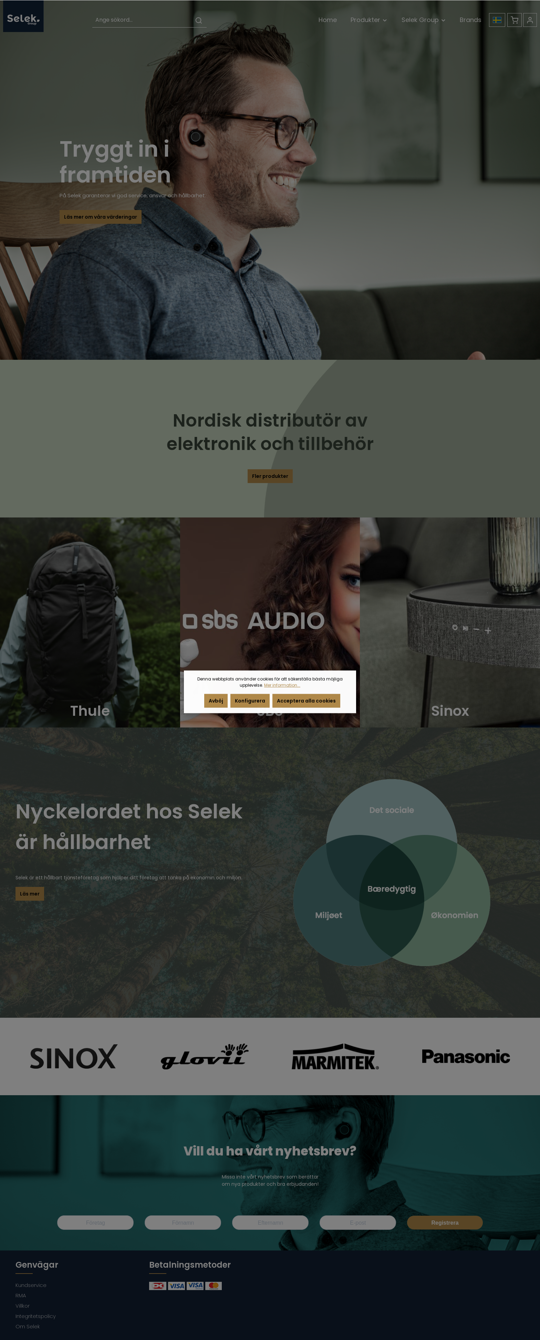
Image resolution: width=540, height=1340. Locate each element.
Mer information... (282, 691)
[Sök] (199, 20)
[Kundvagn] (514, 20)
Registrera (444, 1223)
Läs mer (30, 893)
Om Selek (27, 1326)
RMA (20, 1295)
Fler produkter (270, 476)
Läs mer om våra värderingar (100, 216)
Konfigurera (250, 706)
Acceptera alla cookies (306, 706)
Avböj (216, 706)
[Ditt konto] (530, 20)
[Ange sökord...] (141, 20)
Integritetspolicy (35, 1316)
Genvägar (36, 1264)
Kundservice (30, 1285)
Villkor (22, 1305)
